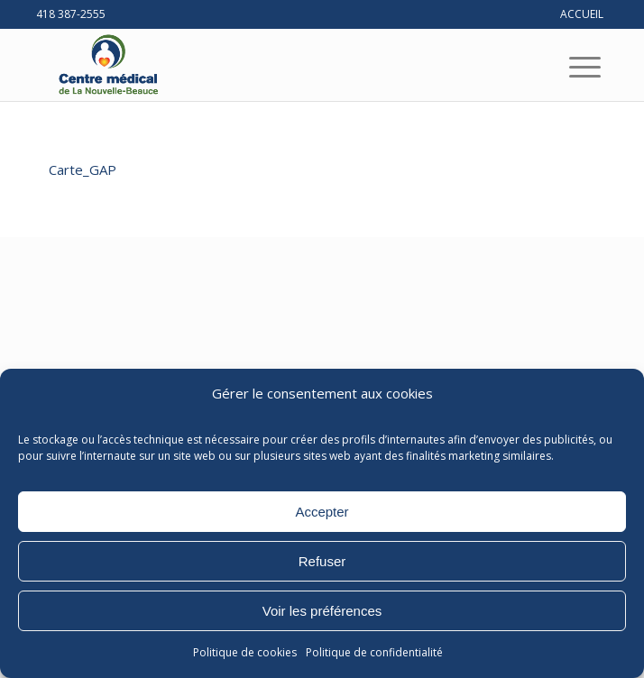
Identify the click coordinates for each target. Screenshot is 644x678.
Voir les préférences (322, 610)
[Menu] (571, 67)
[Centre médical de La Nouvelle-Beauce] (268, 65)
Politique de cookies (245, 652)
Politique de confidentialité (374, 652)
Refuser (322, 561)
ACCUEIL (581, 14)
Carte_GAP (82, 169)
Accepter (321, 511)
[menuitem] (571, 67)
